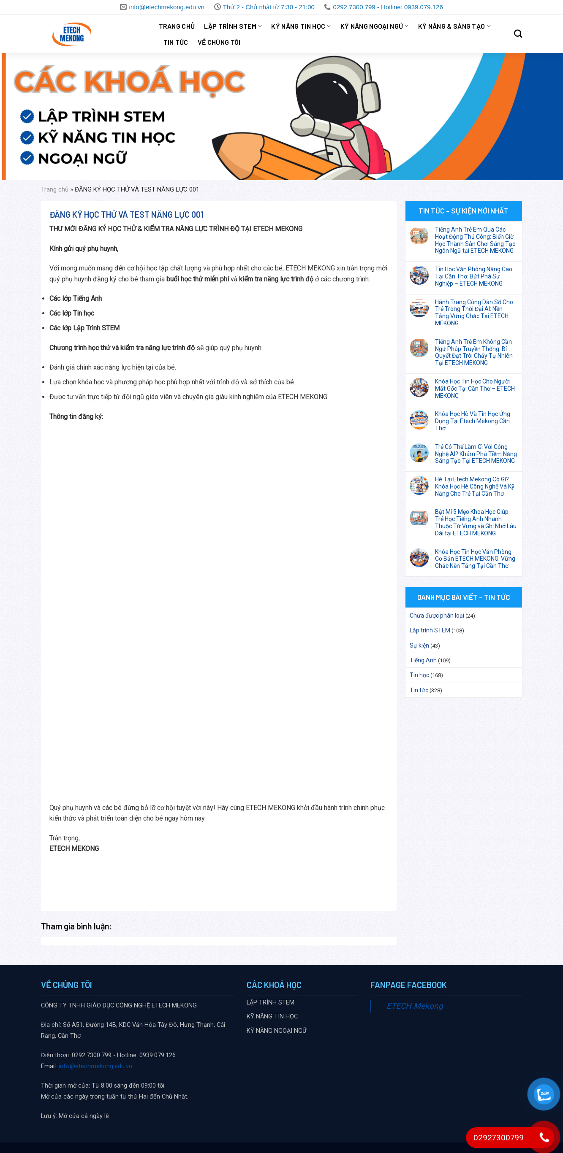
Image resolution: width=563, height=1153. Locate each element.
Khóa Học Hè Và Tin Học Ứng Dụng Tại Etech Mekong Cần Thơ (472, 421)
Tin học (419, 675)
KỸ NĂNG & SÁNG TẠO (454, 26)
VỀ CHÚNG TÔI (219, 42)
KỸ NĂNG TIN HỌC (301, 26)
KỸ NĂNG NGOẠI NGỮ (374, 26)
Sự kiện (419, 645)
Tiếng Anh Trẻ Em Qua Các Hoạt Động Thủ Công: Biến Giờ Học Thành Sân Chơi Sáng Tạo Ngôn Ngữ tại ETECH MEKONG (475, 240)
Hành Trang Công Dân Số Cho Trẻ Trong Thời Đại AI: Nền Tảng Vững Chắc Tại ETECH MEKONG (474, 313)
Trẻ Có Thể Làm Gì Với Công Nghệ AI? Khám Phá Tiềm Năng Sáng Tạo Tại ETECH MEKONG (476, 453)
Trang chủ (177, 26)
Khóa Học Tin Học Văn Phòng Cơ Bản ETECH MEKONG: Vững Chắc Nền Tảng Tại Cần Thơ (475, 559)
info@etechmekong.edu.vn (95, 1066)
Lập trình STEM (430, 630)
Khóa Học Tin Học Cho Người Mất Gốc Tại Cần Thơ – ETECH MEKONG (475, 388)
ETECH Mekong (414, 1006)
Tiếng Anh (423, 660)
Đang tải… (184, 606)
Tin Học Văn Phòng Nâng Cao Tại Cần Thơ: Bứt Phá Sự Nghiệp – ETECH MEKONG (473, 276)
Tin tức (175, 42)
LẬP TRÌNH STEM (233, 26)
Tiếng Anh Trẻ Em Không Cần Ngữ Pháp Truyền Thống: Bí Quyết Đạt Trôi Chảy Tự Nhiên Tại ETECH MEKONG (474, 352)
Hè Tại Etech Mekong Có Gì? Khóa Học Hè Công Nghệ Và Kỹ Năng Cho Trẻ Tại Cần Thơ (474, 486)
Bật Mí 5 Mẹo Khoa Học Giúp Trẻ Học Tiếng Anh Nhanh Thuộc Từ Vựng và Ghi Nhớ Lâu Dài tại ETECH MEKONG (476, 522)
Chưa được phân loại (437, 615)
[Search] (518, 33)
